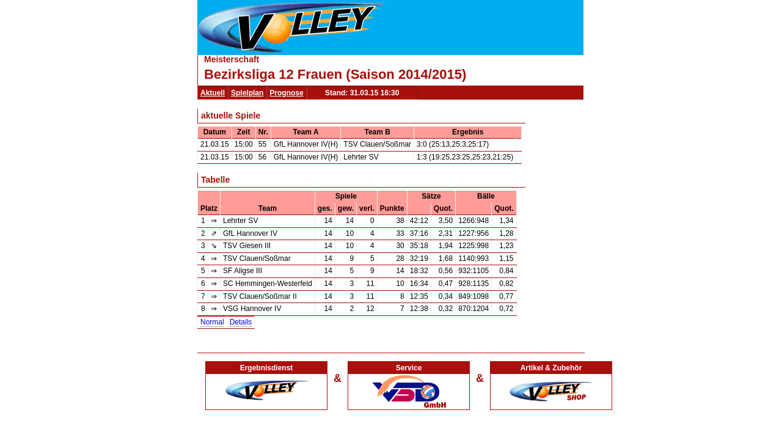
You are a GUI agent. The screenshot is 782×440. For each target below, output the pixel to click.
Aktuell (212, 93)
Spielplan (247, 93)
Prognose (286, 93)
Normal (212, 322)
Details (241, 322)
